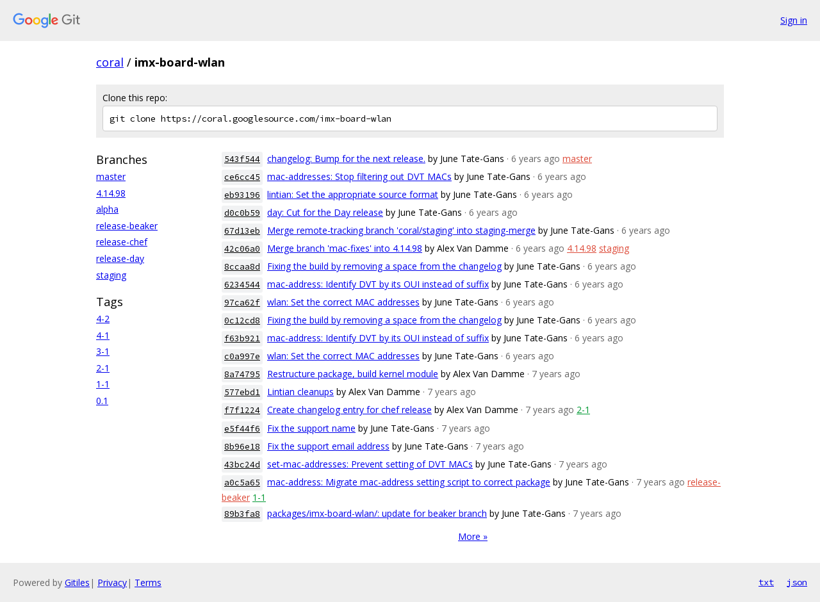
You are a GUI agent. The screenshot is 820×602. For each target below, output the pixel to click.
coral (110, 62)
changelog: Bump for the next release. (346, 158)
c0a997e (242, 356)
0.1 (102, 401)
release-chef (121, 242)
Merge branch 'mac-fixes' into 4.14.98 (344, 248)
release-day (120, 258)
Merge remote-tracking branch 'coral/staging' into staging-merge (401, 230)
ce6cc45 (242, 177)
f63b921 (242, 338)
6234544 (242, 284)
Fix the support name (311, 428)
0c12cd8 (242, 320)
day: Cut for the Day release (325, 212)
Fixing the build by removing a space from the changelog (384, 266)
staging (111, 275)
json (797, 582)
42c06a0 (242, 248)
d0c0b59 (242, 212)
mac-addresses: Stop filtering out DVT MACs (359, 176)
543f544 (242, 159)
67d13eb (242, 230)
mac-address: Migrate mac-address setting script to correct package (408, 482)
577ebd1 (242, 392)
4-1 (103, 335)
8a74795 (242, 374)
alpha (107, 209)
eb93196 (242, 195)
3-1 (103, 351)
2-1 (103, 368)
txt (766, 582)
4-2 (103, 319)
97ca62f (242, 302)
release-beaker (127, 226)
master (111, 176)
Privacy (112, 582)
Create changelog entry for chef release (349, 409)
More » (473, 536)
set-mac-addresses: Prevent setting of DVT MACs (370, 464)
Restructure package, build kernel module (352, 374)
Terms (148, 582)
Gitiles (77, 582)
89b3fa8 (242, 513)
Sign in (793, 20)
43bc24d (242, 464)
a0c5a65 (242, 482)
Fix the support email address (328, 446)
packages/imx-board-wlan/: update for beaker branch (377, 513)
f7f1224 (242, 410)
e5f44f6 (242, 428)
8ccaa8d (242, 266)
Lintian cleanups (300, 392)
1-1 (103, 384)
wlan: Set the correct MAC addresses (343, 302)
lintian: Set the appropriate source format (352, 194)
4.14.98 (111, 193)
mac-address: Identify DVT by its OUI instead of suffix (378, 284)
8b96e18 (242, 446)
